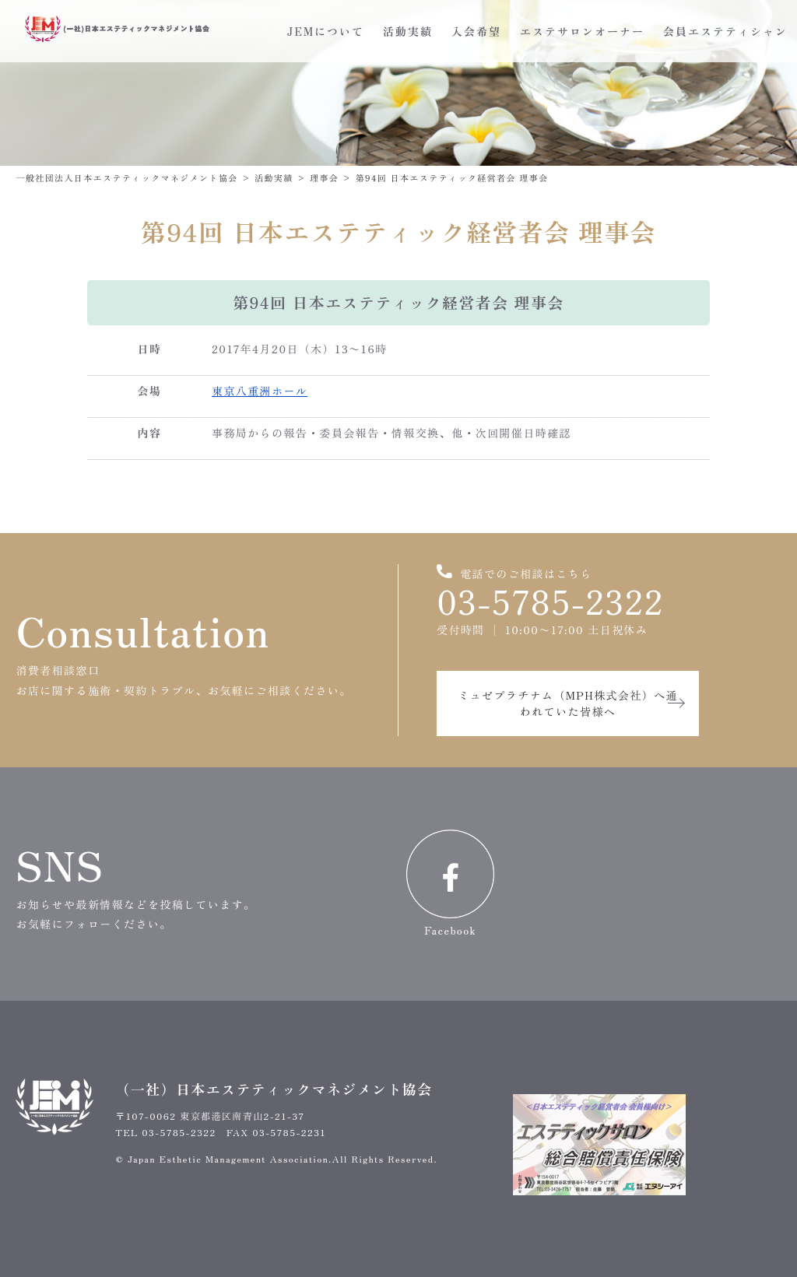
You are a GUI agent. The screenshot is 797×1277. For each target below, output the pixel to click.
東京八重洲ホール (259, 390)
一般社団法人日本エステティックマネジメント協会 (126, 177)
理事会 (324, 177)
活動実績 (408, 31)
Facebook (450, 884)
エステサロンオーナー (582, 31)
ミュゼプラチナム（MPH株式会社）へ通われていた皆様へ (568, 703)
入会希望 (476, 31)
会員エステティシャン (725, 31)
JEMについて (325, 31)
